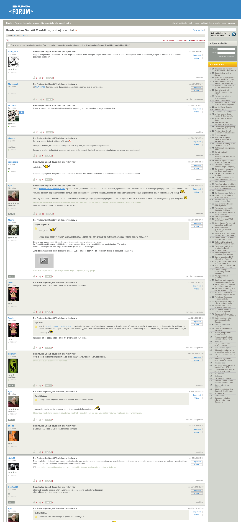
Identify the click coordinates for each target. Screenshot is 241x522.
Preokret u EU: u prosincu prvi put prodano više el (224, 87)
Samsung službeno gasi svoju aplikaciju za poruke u (225, 315)
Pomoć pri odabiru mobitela (225, 184)
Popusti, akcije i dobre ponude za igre (223, 334)
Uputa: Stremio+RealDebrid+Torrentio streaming (225, 156)
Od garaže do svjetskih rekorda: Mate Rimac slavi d (225, 70)
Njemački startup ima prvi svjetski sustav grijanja (224, 302)
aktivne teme (194, 23)
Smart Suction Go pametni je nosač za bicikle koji (225, 224)
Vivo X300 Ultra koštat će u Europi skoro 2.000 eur (225, 266)
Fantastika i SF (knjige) (223, 112)
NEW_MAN (13, 52)
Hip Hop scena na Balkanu (225, 193)
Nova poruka (198, 30)
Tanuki (11, 282)
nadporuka (199, 99)
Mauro (11, 220)
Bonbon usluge (220, 109)
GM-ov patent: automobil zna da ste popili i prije (224, 170)
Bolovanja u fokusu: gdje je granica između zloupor (225, 289)
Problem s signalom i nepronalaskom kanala (223, 359)
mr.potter (12, 105)
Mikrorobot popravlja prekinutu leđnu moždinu (224, 254)
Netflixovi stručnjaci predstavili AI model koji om (225, 123)
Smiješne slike (220, 363)
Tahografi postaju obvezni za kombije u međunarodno (225, 351)
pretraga (231, 23)
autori (224, 23)
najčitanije (204, 23)
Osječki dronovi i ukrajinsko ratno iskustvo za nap (225, 239)
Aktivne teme (217, 64)
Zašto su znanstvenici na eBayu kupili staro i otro (224, 178)
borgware (12, 354)
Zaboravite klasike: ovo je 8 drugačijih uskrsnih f (225, 370)
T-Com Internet (220, 191)
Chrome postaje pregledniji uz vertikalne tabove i (225, 128)
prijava (174, 23)
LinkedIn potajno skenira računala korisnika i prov (224, 382)
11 (43, 214)
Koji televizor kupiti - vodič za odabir (224, 174)
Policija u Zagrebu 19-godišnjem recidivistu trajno (225, 132)
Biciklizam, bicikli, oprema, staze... (225, 149)
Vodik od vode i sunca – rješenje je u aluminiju (224, 306)
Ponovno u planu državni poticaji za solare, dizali (224, 161)
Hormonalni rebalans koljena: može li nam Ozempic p (223, 400)
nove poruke (215, 23)
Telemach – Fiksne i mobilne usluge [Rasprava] (225, 166)
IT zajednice (219, 393)
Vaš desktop (219, 374)
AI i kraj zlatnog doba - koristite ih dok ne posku (224, 115)
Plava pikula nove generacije (221, 277)
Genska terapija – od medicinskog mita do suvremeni (223, 271)
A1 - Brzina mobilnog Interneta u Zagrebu (223, 311)
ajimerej (12, 138)
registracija (183, 23)
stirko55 (12, 458)
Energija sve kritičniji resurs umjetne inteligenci (225, 247)
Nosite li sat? (219, 341)
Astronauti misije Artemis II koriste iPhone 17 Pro (225, 366)
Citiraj (196, 58)
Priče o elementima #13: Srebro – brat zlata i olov (224, 82)
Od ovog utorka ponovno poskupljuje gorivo (224, 196)
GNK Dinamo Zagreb (223, 348)
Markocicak (13, 84)
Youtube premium (221, 135)
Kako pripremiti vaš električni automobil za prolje (223, 92)
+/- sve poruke (168, 40)
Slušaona (218, 376)
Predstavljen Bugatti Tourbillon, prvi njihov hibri (107, 45)
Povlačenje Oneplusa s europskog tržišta (223, 298)
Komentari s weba (31, 23)
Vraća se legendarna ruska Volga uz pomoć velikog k (225, 234)
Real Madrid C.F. (221, 182)
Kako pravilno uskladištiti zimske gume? (224, 205)
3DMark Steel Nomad (223, 100)
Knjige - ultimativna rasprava (222, 386)
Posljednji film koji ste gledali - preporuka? (223, 200)
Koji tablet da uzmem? (223, 378)
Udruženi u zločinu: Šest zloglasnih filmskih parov (224, 390)
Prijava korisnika (218, 43)
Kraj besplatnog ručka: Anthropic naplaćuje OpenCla (223, 320)
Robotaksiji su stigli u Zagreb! (223, 74)
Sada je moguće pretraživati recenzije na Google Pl (225, 187)
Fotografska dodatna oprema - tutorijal (222, 344)
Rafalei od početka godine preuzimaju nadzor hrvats (224, 281)
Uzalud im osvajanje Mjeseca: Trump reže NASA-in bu (223, 139)
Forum (18, 23)
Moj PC (11, 214)
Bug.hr (9, 23)
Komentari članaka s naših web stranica (59, 23)
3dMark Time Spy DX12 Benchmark (224, 220)
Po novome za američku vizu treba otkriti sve (224, 209)
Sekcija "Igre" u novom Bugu (223, 119)
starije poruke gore (197, 40)
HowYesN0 (13, 487)
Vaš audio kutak (221, 250)
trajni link (199, 78)
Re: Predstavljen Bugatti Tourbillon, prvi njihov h (55, 84)
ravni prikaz (182, 40)
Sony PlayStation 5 (222, 216)
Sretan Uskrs (220, 396)
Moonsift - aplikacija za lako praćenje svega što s (225, 262)
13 (37, 99)
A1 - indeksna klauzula (223, 107)
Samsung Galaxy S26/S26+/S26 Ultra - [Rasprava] (223, 229)
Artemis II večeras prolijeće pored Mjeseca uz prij (225, 285)
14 (43, 78)
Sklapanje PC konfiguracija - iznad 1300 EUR (225, 144)
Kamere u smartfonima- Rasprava (224, 329)
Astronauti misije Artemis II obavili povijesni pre (225, 213)
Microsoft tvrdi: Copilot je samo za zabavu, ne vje (224, 338)
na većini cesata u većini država (52, 189)
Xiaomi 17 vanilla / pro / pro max (225, 355)
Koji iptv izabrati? (221, 152)
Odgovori (197, 55)
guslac (11, 426)
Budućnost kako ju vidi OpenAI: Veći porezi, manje (225, 243)
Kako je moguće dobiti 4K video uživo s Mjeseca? (224, 258)
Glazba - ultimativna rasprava (222, 325)
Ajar (10, 186)
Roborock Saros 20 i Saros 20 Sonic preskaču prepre (225, 104)
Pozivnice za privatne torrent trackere (223, 97)
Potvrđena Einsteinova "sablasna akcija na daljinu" (225, 294)
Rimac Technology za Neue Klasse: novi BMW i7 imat (225, 78)
